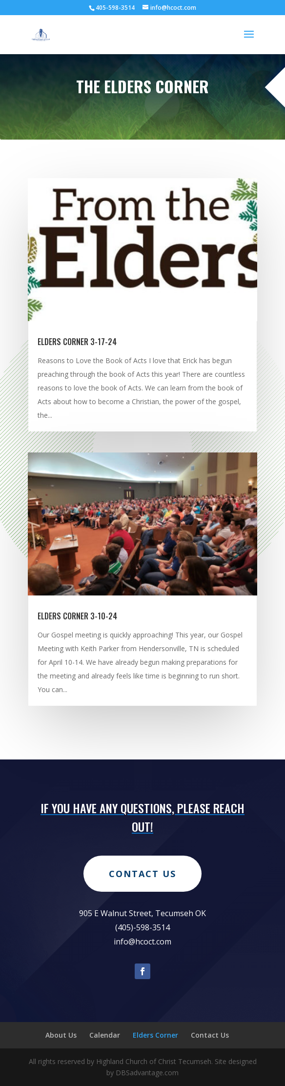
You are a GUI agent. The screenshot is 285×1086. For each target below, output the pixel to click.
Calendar (104, 1035)
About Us (61, 1035)
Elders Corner (155, 1035)
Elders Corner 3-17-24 (77, 342)
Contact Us (142, 903)
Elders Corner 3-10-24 (77, 616)
